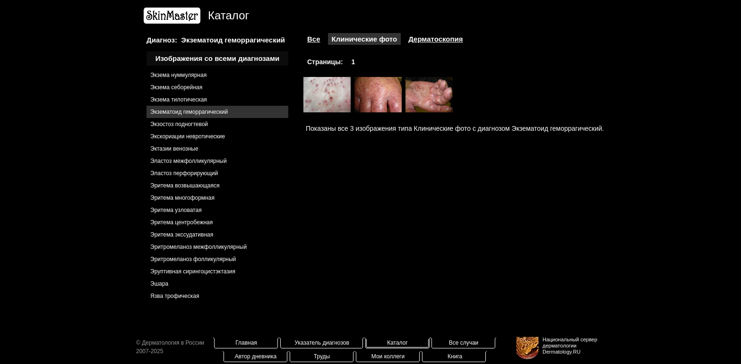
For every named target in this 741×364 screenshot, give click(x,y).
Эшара (159, 283)
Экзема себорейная (176, 87)
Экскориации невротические (187, 136)
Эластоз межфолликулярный (188, 161)
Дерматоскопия (435, 39)
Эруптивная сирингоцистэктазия (192, 271)
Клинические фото (364, 39)
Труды (322, 356)
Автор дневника (255, 356)
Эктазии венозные (174, 148)
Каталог (397, 342)
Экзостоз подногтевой (179, 124)
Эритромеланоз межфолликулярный (198, 247)
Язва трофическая (174, 296)
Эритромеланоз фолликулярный (193, 259)
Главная (246, 342)
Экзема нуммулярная (178, 75)
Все (313, 39)
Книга (455, 356)
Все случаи (464, 342)
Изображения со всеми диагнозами (217, 58)
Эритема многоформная (182, 198)
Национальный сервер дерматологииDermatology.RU (570, 346)
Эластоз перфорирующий (184, 173)
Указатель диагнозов (321, 342)
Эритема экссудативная (181, 234)
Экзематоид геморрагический (189, 112)
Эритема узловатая (176, 210)
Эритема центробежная (181, 222)
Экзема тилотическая (178, 99)
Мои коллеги (388, 356)
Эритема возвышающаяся (184, 185)
